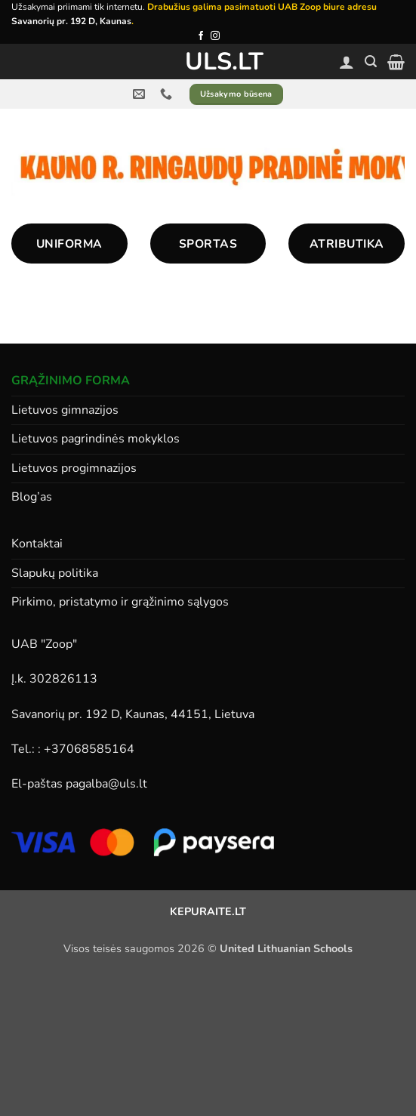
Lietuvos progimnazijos (74, 468)
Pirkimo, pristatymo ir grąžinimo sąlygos (120, 601)
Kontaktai (37, 543)
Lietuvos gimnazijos (65, 410)
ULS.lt (208, 62)
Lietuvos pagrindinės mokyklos (95, 438)
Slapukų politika (54, 573)
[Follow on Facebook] (200, 36)
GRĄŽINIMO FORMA (70, 380)
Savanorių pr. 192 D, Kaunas (71, 21)
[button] (371, 61)
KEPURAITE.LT (208, 911)
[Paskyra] (346, 62)
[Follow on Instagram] (215, 36)
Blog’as (31, 497)
